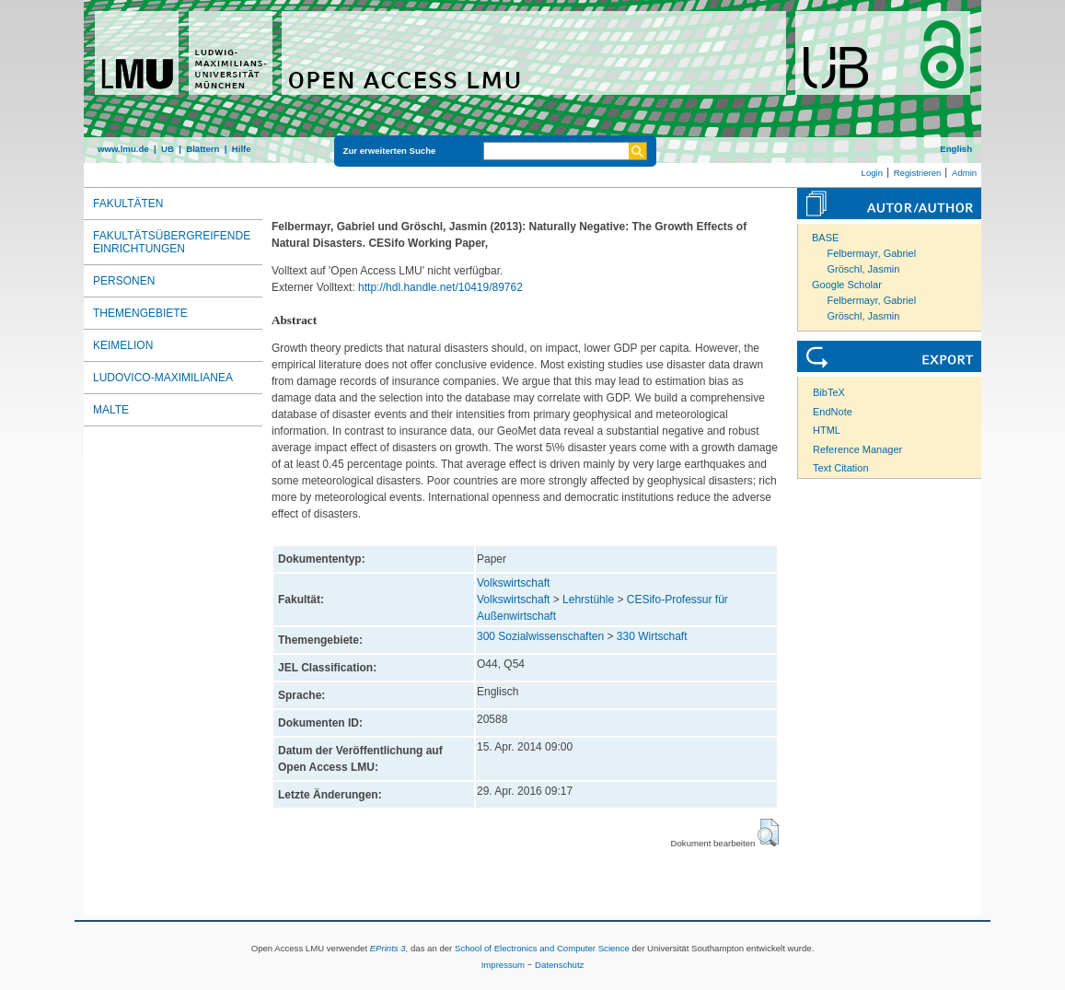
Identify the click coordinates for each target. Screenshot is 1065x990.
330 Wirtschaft (652, 636)
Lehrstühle (588, 599)
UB (167, 149)
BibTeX (829, 392)
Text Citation (841, 467)
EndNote (832, 411)
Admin (964, 173)
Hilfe (241, 149)
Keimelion (123, 345)
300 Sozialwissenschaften (540, 636)
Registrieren (918, 173)
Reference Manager (857, 449)
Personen (124, 280)
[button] (768, 832)
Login (872, 173)
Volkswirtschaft (513, 583)
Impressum (503, 965)
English (956, 149)
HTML (826, 430)
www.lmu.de (123, 149)
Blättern (202, 149)
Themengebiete (140, 313)
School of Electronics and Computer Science (542, 948)
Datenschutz (559, 965)
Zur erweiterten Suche (389, 151)
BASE (825, 237)
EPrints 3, (389, 948)
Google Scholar (847, 284)
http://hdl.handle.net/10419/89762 (440, 287)
